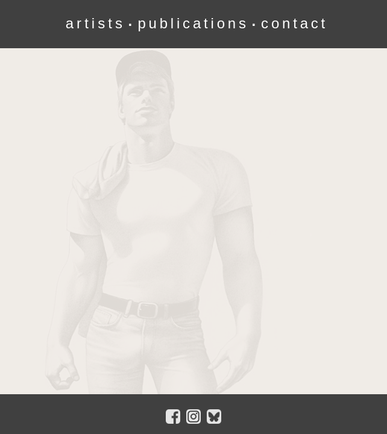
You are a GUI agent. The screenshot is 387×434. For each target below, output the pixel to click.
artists (95, 23)
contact (294, 23)
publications (192, 23)
